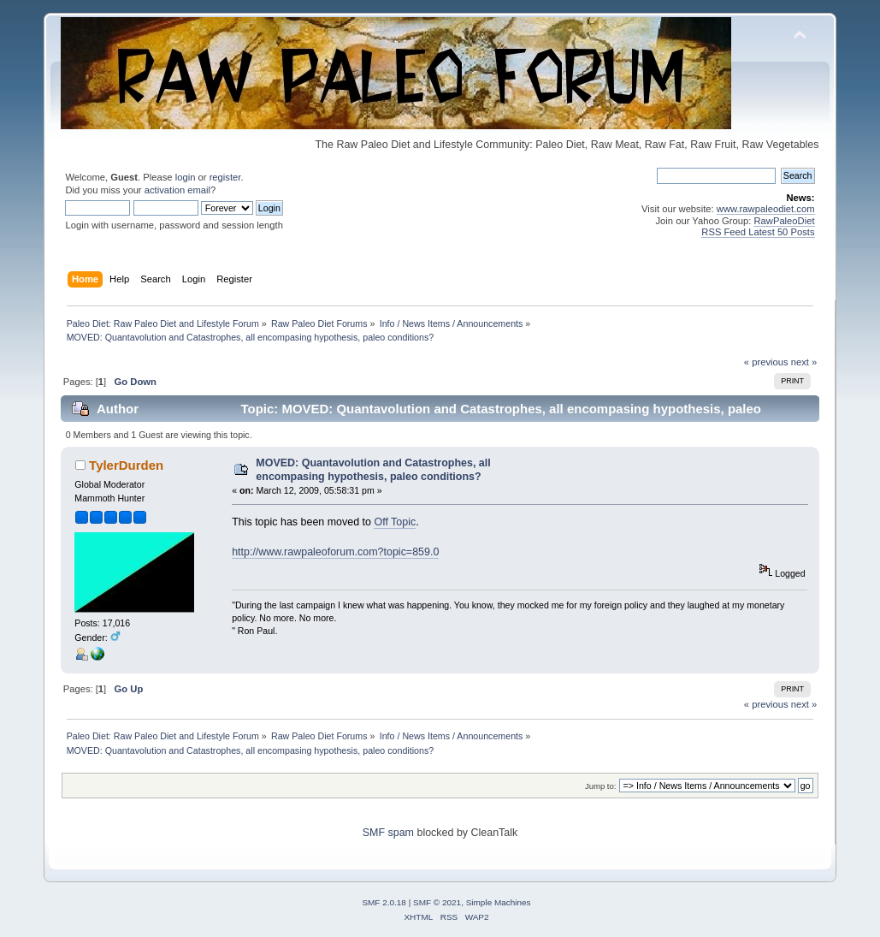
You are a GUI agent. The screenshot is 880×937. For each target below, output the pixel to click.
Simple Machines (498, 902)
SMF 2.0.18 (384, 902)
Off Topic (395, 522)
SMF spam (388, 833)
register (225, 177)
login (185, 177)
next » (804, 362)
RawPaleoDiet (783, 221)
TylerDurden (126, 465)
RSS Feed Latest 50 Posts (757, 232)
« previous (766, 362)
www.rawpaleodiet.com (766, 209)
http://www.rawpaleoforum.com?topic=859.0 (335, 552)
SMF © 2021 (437, 902)
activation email (177, 190)
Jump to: (601, 786)
